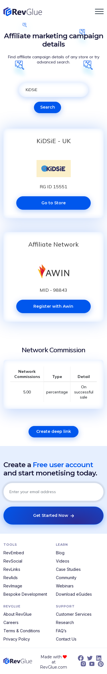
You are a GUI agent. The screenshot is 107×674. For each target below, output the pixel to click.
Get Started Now (53, 515)
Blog (60, 552)
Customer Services (74, 614)
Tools (10, 545)
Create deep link (53, 431)
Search (47, 107)
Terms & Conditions (21, 630)
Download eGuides (74, 594)
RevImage (12, 585)
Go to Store (53, 202)
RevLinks (11, 569)
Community (66, 577)
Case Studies (68, 569)
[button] (99, 11)
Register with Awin (53, 306)
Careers (11, 622)
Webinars (65, 585)
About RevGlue (17, 614)
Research (65, 622)
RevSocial (12, 561)
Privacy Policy (16, 639)
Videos (62, 561)
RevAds (10, 577)
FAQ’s (61, 630)
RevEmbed (13, 552)
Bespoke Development (25, 594)
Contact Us (66, 639)
